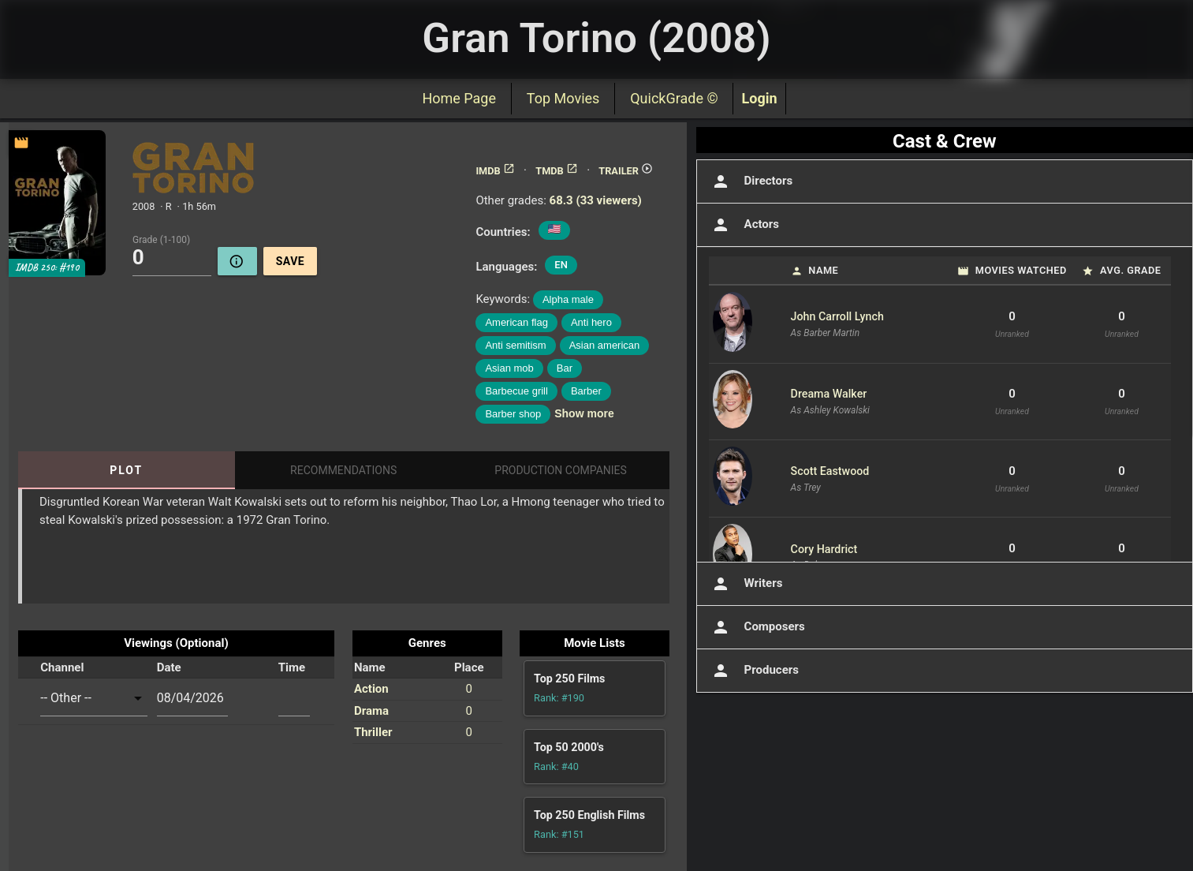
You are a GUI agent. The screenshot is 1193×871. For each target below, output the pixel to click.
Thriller (373, 732)
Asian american (604, 345)
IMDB (494, 171)
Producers (754, 670)
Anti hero (591, 322)
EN (561, 265)
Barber (586, 391)
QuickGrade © (674, 98)
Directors (751, 181)
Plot (126, 470)
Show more (583, 413)
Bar (564, 368)
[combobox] (93, 698)
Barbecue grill (516, 391)
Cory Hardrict (824, 549)
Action (371, 689)
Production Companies (560, 470)
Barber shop (513, 414)
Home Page (458, 98)
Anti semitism (515, 345)
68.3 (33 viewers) (596, 200)
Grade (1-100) (161, 239)
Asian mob (509, 368)
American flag (516, 322)
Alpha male (568, 299)
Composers (757, 627)
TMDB (556, 171)
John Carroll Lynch (837, 316)
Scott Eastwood (830, 471)
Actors (744, 224)
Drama (371, 711)
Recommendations (343, 470)
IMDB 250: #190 (47, 267)
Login (759, 98)
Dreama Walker (829, 393)
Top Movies (563, 98)
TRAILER (625, 171)
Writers (746, 583)
